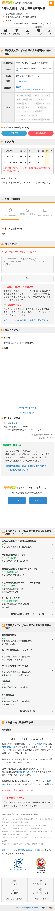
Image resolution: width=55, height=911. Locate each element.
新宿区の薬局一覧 (27, 711)
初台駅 (15, 423)
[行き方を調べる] (27, 413)
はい (17, 500)
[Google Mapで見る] (27, 407)
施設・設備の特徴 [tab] (44, 215)
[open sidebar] (51, 3)
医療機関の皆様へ (41, 884)
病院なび (8, 2)
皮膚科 (19, 87)
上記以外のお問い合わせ (17, 470)
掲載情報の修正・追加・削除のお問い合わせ (26, 466)
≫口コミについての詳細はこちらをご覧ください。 (27, 320)
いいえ (38, 500)
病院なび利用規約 (14, 898)
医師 (27, 34)
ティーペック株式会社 (36, 744)
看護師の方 (41, 133)
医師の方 (14, 133)
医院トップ (5, 34)
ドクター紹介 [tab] (10, 215)
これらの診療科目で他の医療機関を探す (31, 90)
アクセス (49, 34)
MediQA (14, 893)
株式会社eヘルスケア (11, 747)
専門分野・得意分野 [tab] (27, 215)
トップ (14, 884)
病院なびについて (41, 893)
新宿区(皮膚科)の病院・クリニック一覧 (27, 614)
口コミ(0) (38, 34)
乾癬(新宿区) (7, 729)
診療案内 (16, 34)
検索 (51, 907)
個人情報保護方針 (41, 898)
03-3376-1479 (22, 81)
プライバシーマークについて (18, 870)
